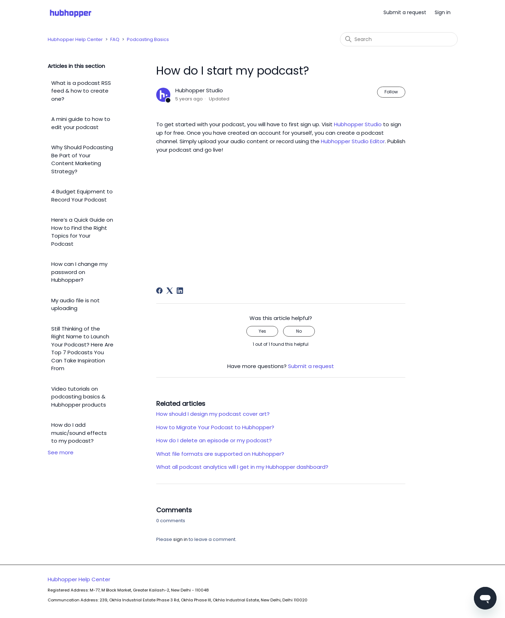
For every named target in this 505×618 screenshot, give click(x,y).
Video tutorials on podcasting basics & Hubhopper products (78, 396)
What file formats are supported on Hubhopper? (220, 453)
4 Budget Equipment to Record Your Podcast (82, 195)
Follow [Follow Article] (391, 92)
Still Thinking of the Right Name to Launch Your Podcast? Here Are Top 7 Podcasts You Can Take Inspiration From (82, 348)
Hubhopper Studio (358, 124)
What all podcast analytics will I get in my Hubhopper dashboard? (242, 467)
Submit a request (404, 12)
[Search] (399, 39)
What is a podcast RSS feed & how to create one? (81, 91)
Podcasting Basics (148, 39)
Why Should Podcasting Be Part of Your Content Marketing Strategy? (82, 159)
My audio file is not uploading (75, 304)
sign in (180, 539)
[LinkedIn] (180, 290)
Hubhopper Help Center (75, 39)
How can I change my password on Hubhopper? (79, 272)
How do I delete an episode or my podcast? (214, 440)
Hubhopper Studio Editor (353, 141)
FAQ (114, 39)
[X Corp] (169, 290)
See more (61, 452)
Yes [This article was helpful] (262, 331)
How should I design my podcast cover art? (213, 414)
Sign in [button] (443, 12)
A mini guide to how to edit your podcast (80, 123)
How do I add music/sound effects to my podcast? (79, 432)
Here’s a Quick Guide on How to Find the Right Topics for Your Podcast (82, 231)
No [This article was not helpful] (299, 331)
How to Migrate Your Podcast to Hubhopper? (215, 427)
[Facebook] (159, 290)
